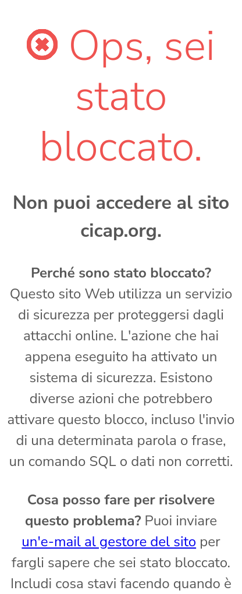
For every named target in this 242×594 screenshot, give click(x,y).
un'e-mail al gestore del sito (109, 541)
